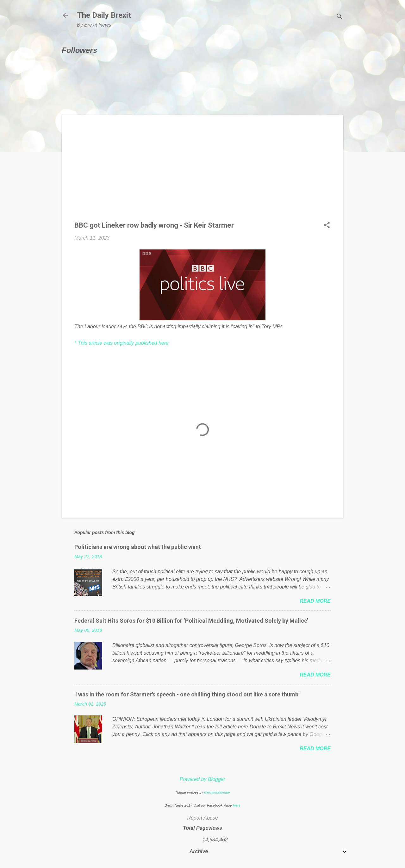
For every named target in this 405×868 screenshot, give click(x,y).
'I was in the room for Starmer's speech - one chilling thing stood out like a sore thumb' (186, 694)
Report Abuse (202, 818)
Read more (315, 601)
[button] (327, 225)
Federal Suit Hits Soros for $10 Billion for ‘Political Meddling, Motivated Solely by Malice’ (191, 620)
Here (236, 805)
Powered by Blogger (202, 779)
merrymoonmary (217, 792)
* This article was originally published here (121, 343)
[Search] (339, 17)
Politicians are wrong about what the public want (137, 547)
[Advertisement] (202, 172)
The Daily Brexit (104, 15)
